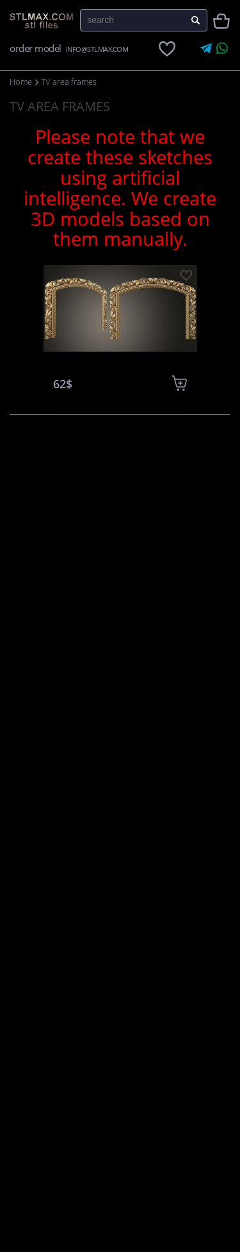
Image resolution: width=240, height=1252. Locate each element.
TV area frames (69, 81)
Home (21, 81)
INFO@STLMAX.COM (97, 49)
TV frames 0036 (120, 364)
